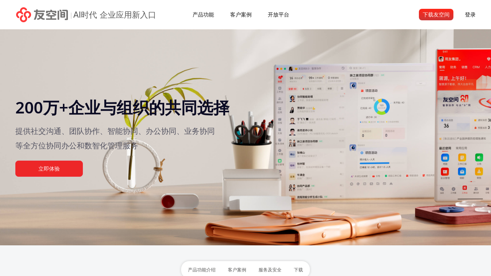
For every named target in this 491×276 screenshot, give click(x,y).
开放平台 (278, 14)
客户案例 (241, 14)
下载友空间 (436, 14)
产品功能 (203, 14)
